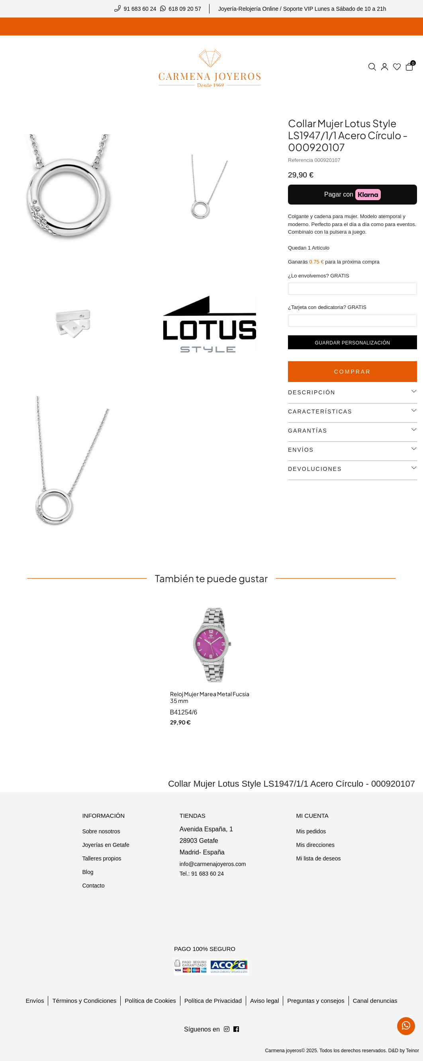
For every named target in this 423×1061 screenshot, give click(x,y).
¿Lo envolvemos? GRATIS (318, 276)
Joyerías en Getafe (105, 845)
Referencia (300, 160)
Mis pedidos (311, 831)
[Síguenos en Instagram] (236, 1029)
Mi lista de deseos (318, 858)
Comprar (352, 371)
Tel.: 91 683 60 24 (202, 873)
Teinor (412, 1050)
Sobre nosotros (101, 831)
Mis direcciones (315, 845)
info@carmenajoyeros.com (213, 864)
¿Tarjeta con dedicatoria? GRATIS (327, 307)
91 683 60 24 (140, 9)
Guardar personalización (352, 343)
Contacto (93, 885)
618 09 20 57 (184, 9)
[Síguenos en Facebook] (226, 1029)
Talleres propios (101, 858)
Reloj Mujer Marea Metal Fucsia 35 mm (209, 697)
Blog (87, 872)
